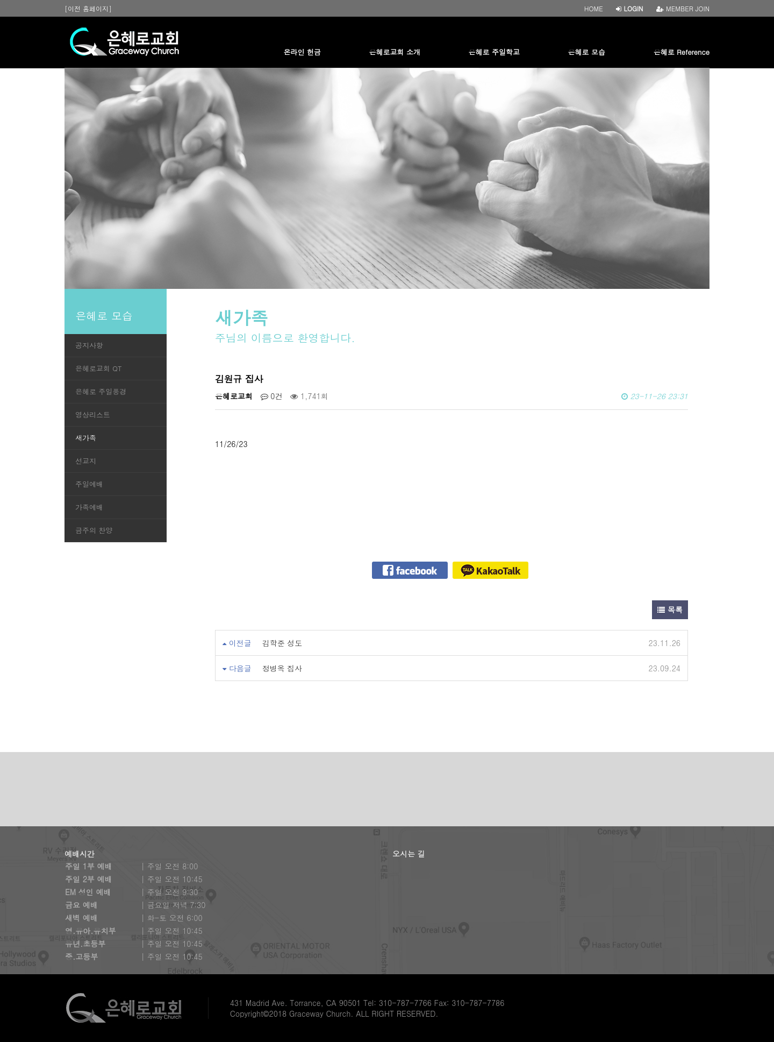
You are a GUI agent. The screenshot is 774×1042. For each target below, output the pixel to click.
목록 (670, 609)
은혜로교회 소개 (394, 52)
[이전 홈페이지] (88, 8)
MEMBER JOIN (683, 8)
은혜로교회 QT (98, 368)
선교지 (85, 461)
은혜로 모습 (586, 52)
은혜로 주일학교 (494, 52)
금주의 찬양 (93, 530)
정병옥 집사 (282, 668)
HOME (593, 8)
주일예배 (89, 484)
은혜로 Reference (682, 52)
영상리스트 (92, 414)
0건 (272, 396)
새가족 (85, 438)
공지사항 (89, 345)
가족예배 (89, 507)
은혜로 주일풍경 (100, 391)
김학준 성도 (282, 642)
